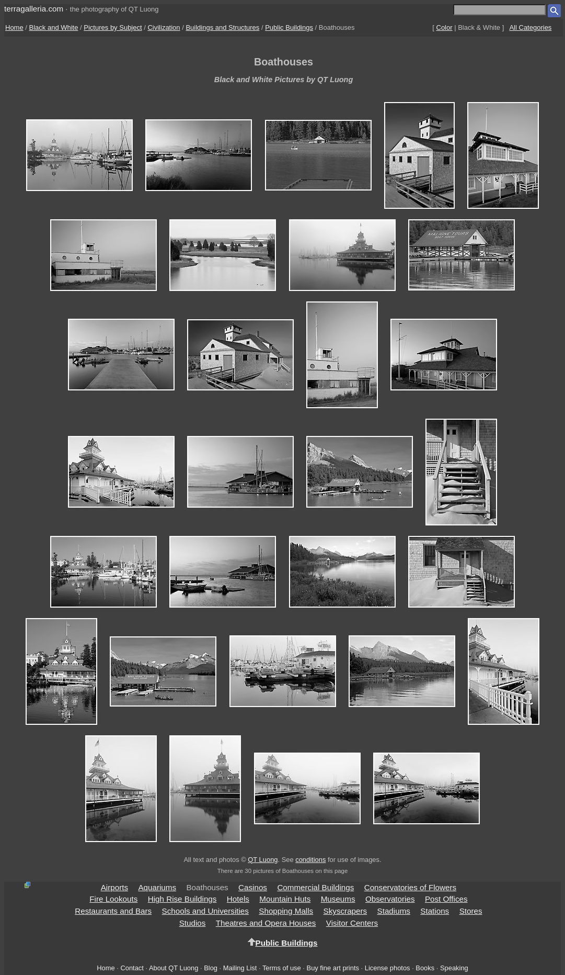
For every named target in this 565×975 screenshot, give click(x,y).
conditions (310, 860)
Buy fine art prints (333, 968)
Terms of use (281, 968)
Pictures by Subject (113, 27)
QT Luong (263, 860)
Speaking (454, 968)
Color (444, 27)
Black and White (53, 27)
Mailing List (240, 968)
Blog (210, 968)
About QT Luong (173, 968)
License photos (387, 968)
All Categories (530, 27)
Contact (131, 968)
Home (14, 27)
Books (425, 968)
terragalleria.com (33, 8)
